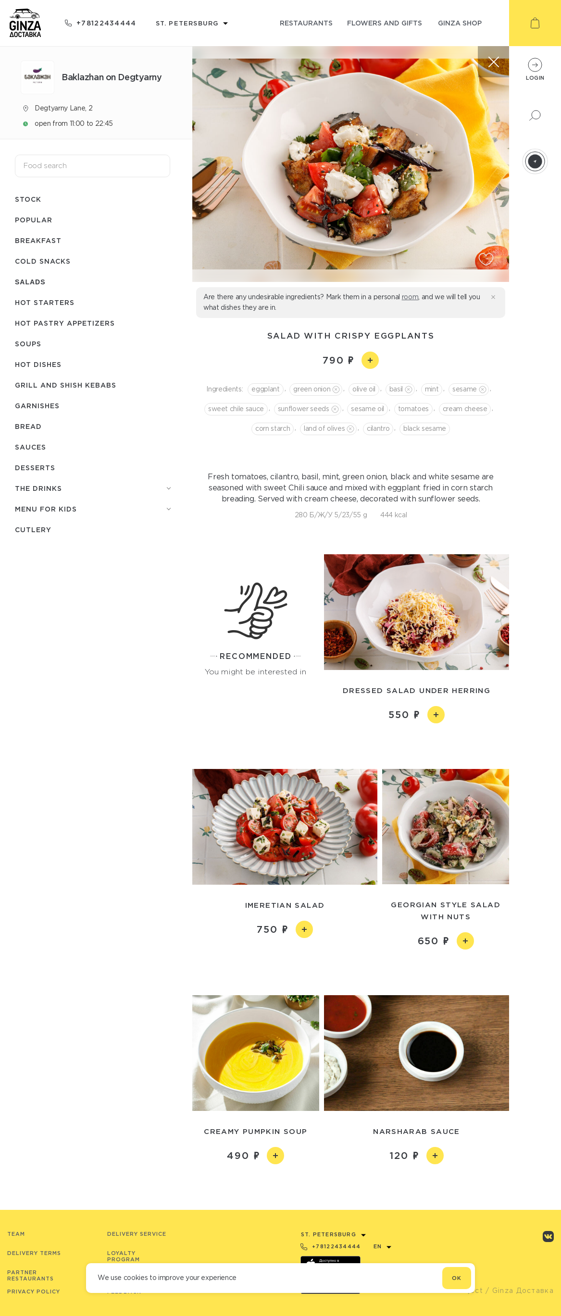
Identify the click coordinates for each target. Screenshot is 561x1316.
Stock (28, 199)
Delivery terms (34, 1253)
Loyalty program (123, 1256)
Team (16, 1234)
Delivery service (136, 1234)
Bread (28, 426)
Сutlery (33, 529)
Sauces (30, 447)
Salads (30, 282)
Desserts (35, 467)
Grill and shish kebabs (65, 385)
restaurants (306, 22)
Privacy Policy (33, 1291)
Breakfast (38, 240)
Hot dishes (38, 364)
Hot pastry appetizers (65, 323)
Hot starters (45, 302)
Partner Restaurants (30, 1275)
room (410, 297)
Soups (28, 343)
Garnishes (37, 405)
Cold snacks (43, 261)
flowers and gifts (384, 22)
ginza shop (460, 22)
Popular (33, 219)
